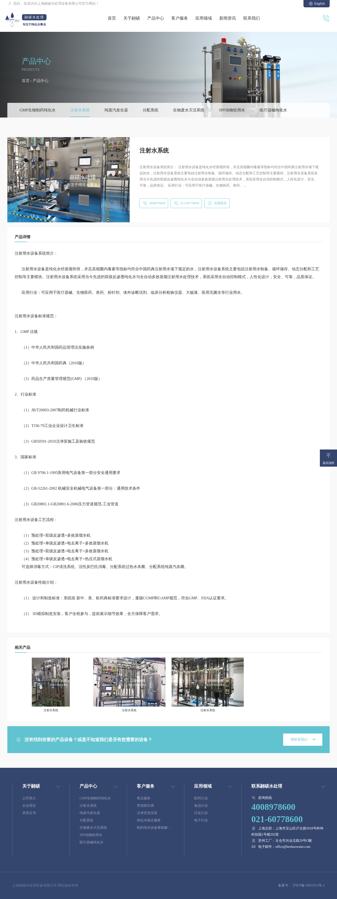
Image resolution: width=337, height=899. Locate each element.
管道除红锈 (145, 805)
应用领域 (203, 18)
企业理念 (29, 805)
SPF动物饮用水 (232, 110)
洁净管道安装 (147, 813)
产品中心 (155, 18)
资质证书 (29, 813)
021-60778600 (187, 203)
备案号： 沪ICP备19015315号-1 (301, 885)
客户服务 (179, 18)
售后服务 (144, 798)
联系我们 (251, 18)
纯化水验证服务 (149, 820)
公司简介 (29, 798)
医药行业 (201, 798)
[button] (69, 217)
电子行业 (201, 820)
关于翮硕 (131, 18)
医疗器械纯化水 (273, 110)
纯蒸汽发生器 (116, 110)
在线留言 (219, 203)
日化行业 (201, 813)
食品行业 (201, 805)
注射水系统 (80, 110)
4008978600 (154, 203)
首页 (112, 18)
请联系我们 (302, 739)
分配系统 (150, 110)
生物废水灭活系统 (188, 110)
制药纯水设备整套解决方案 (154, 828)
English (316, 3)
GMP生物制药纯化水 (38, 110)
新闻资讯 (227, 18)
